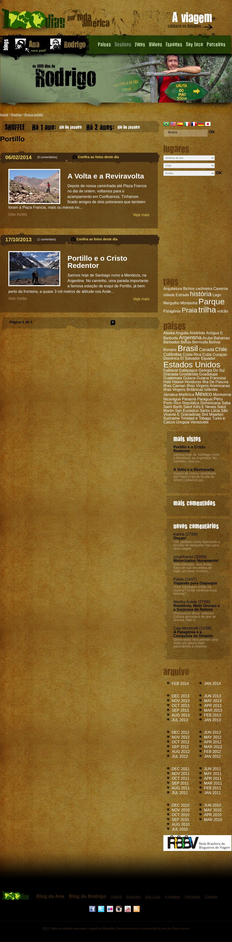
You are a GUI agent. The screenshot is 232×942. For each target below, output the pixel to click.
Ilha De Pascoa (215, 382)
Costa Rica (192, 355)
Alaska (169, 333)
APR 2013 (212, 706)
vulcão (222, 311)
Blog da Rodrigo (87, 896)
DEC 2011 (180, 769)
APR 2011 (212, 778)
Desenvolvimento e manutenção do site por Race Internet (152, 928)
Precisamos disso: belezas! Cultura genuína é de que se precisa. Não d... (194, 616)
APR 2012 (212, 742)
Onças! (179, 538)
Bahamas (222, 338)
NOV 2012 (181, 737)
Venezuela (200, 422)
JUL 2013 (180, 720)
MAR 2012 (213, 747)
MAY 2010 (212, 810)
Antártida (197, 333)
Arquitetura (172, 289)
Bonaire (170, 350)
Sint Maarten (212, 414)
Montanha (188, 303)
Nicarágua (172, 399)
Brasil (188, 348)
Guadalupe (208, 374)
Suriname (171, 418)
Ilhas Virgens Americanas (208, 386)
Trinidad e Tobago (196, 418)
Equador (208, 358)
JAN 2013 (212, 720)
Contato (211, 897)
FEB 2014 (180, 684)
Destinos (123, 44)
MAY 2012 (212, 737)
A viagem (190, 22)
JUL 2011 (180, 793)
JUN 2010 (212, 805)
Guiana (189, 378)
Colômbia (172, 354)
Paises (104, 44)
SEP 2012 (180, 747)
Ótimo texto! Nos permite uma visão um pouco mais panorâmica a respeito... (195, 643)
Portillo (22, 214)
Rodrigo (16, 114)
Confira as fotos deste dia (98, 157)
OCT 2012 (180, 742)
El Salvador (190, 358)
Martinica (186, 395)
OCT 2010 (180, 815)
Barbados (171, 342)
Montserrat (222, 395)
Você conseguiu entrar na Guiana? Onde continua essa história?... (195, 590)
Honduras (193, 382)
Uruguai (182, 422)
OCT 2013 (180, 706)
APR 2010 (212, 815)
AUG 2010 (181, 824)
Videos (155, 44)
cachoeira (204, 289)
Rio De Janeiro (57, 126)
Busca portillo (33, 114)
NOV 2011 (181, 774)
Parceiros (216, 44)
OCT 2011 (180, 778)
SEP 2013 (180, 710)
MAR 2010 (213, 820)
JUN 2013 (212, 696)
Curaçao (220, 355)
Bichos (189, 289)
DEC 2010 (180, 805)
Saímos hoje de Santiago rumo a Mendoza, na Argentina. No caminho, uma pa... (196, 458)
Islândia (210, 389)
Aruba (208, 338)
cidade (169, 295)
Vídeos (116, 897)
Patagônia (172, 311)
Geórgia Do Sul (212, 370)
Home (4, 114)
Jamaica (170, 395)
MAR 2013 (213, 710)
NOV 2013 (181, 701)
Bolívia (214, 342)
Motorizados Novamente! (196, 561)
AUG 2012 (181, 752)
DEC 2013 (180, 696)
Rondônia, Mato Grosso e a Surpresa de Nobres (196, 608)
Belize (186, 342)
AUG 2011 (181, 788)
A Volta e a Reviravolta (193, 470)
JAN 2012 (212, 756)
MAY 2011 (212, 774)
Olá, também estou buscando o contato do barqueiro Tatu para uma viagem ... (196, 545)
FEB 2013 (212, 715)
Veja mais (141, 215)
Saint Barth (172, 407)
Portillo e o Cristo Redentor (189, 449)
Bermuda (200, 342)
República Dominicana (201, 403)
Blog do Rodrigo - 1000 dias (56, 20)
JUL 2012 (180, 756)
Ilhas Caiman (174, 386)
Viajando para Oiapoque (195, 583)
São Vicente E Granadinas (195, 412)
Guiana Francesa (211, 378)
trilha (207, 309)
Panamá (189, 399)
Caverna (220, 289)
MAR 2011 (213, 783)
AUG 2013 (181, 715)
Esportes (174, 44)
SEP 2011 (180, 783)
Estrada (182, 295)
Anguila (182, 333)
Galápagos (188, 370)
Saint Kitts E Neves (199, 407)
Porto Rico (172, 403)
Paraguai (204, 399)
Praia (189, 310)
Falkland (170, 370)
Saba (226, 403)
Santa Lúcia (210, 411)
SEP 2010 (180, 820)
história (200, 294)
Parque (212, 301)
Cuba (206, 355)
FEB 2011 (212, 788)
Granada (170, 374)
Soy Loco (194, 44)
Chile (221, 349)
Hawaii (177, 382)
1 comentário (46, 239)
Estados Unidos (191, 364)
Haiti (167, 382)
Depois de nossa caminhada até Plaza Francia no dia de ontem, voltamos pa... (194, 476)
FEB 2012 (212, 752)
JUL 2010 (180, 829)
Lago (217, 295)
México (203, 394)
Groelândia (188, 374)
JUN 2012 (212, 732)
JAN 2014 (212, 684)
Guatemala (172, 378)
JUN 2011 (212, 769)
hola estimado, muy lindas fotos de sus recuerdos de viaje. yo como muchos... (192, 567)
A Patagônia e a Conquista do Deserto (193, 634)
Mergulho (171, 303)
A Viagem (172, 897)
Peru (218, 399)
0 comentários (47, 157)
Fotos (140, 44)
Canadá (206, 349)
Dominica (171, 358)
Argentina (190, 338)
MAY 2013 (212, 701)
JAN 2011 (212, 793)
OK (212, 132)
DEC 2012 (180, 732)
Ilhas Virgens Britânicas (183, 389)
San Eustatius (187, 411)
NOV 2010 (181, 810)
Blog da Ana (50, 896)
